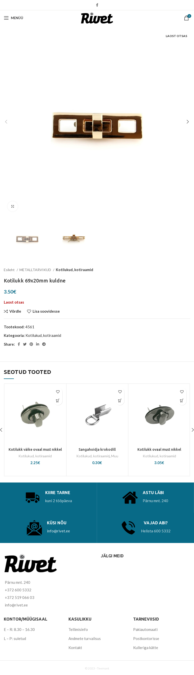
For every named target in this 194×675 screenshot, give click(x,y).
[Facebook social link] (97, 5)
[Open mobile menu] (13, 18)
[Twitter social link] (24, 344)
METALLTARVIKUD (35, 270)
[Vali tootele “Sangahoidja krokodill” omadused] (119, 400)
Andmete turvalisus (84, 638)
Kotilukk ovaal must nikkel (159, 449)
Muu (114, 456)
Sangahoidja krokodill (97, 449)
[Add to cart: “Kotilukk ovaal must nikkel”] (182, 400)
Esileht (9, 270)
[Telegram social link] (44, 344)
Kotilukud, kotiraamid (74, 270)
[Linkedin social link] (38, 344)
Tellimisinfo (78, 629)
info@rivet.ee (58, 530)
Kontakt (75, 647)
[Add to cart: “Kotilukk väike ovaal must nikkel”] (58, 400)
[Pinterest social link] (31, 344)
